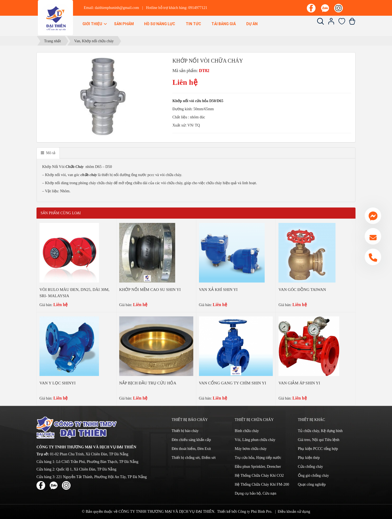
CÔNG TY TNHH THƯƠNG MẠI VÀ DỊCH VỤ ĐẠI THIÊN (166, 512)
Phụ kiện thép (309, 458)
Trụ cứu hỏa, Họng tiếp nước (258, 458)
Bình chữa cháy (247, 431)
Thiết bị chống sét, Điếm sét (194, 458)
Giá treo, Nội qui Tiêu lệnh (319, 440)
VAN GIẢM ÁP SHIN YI (299, 383)
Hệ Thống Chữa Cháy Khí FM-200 (262, 484)
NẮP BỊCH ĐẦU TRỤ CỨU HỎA (147, 383)
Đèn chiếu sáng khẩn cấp (191, 440)
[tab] (48, 153)
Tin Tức (193, 24)
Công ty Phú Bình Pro (254, 512)
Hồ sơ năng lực (159, 24)
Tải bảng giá (223, 24)
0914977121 (197, 8)
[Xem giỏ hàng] (352, 23)
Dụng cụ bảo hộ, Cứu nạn (255, 493)
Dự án (252, 24)
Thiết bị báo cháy (185, 431)
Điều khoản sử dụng (294, 512)
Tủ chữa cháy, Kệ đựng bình (320, 431)
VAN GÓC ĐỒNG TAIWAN (302, 289)
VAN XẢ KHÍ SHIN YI (218, 289)
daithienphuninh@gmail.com (117, 8)
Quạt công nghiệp (312, 484)
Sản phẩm (124, 24)
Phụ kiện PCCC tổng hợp (318, 449)
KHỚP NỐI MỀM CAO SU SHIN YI (150, 289)
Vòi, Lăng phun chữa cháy (255, 440)
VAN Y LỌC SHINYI (57, 383)
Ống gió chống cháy (313, 475)
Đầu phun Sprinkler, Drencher (258, 467)
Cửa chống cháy (310, 467)
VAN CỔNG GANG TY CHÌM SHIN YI (232, 383)
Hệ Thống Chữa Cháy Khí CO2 (259, 475)
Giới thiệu (95, 24)
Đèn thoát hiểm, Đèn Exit (191, 449)
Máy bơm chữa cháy (251, 449)
